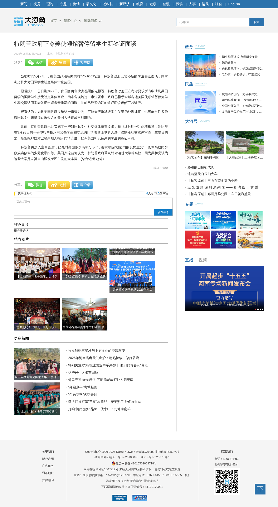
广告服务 (48, 466)
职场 (179, 4)
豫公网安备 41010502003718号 (134, 463)
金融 (166, 4)
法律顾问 (48, 480)
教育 (139, 4)
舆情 (76, 4)
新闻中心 (70, 21)
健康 (152, 4)
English (234, 4)
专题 (63, 4)
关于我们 (48, 451)
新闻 (23, 4)
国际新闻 (90, 21)
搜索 (256, 22)
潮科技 (108, 4)
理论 (50, 4)
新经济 (124, 4)
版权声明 (48, 458)
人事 (192, 4)
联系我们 (227, 451)
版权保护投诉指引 (227, 464)
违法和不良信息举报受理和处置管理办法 (132, 481)
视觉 (36, 4)
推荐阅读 (21, 224)
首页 (53, 21)
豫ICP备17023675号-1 (155, 457)
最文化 (91, 4)
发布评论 (163, 212)
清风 (205, 4)
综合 (218, 4)
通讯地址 (48, 473)
